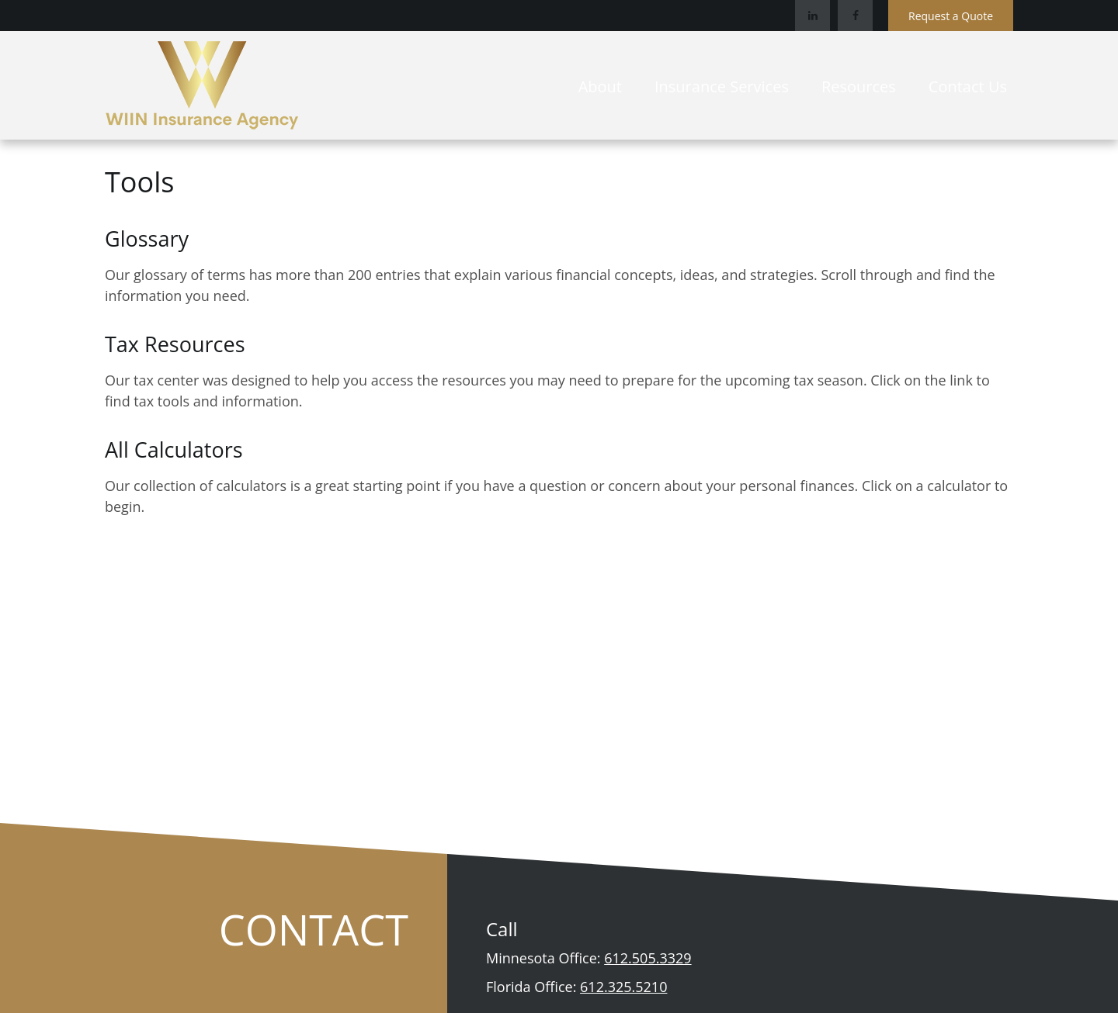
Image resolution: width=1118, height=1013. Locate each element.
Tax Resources (175, 344)
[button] (600, 84)
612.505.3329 (647, 958)
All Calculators (174, 449)
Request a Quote (950, 16)
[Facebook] (855, 15)
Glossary (147, 238)
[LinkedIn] (812, 15)
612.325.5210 (623, 986)
